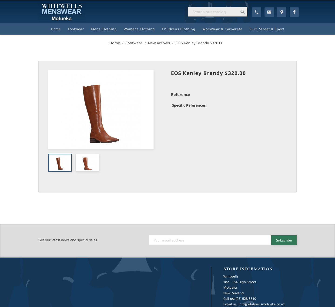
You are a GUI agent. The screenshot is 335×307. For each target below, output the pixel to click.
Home (56, 29)
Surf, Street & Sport (266, 29)
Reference (180, 94)
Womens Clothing (139, 29)
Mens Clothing (104, 29)
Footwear (76, 29)
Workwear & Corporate (222, 29)
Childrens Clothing (178, 29)
